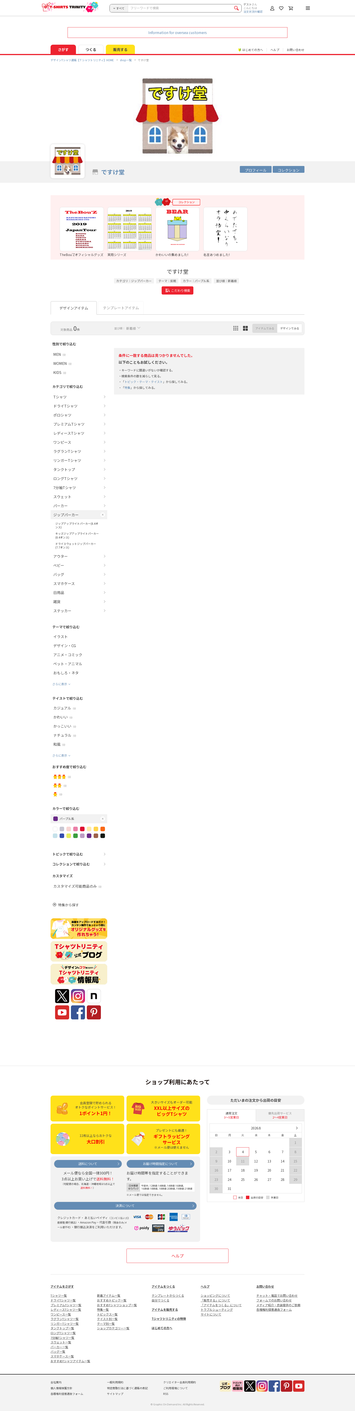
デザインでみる (289, 328)
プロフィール (256, 170)
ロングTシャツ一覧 (63, 1333)
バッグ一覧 (58, 1351)
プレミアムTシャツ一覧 (66, 1305)
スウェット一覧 (61, 1342)
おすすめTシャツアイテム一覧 (70, 1361)
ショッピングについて (215, 1295)
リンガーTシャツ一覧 (65, 1323)
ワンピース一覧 (61, 1314)
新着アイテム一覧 (108, 1295)
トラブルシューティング (217, 1309)
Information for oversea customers (177, 32)
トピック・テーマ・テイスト (143, 382)
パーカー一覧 (59, 1347)
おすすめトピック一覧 (111, 1300)
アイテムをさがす (62, 1286)
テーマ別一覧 (106, 1323)
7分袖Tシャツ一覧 (62, 1337)
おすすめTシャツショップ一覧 (117, 1305)
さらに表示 (59, 684)
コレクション (288, 170)
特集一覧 (103, 1309)
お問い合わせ (295, 50)
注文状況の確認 (253, 11)
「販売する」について (215, 1300)
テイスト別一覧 (107, 1319)
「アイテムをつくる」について (221, 1305)
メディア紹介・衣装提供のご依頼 (278, 1305)
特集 (127, 387)
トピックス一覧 (107, 1314)
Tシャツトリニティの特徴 (169, 1318)
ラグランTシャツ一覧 (65, 1319)
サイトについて (211, 1314)
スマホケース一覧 (62, 1356)
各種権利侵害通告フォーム (274, 1309)
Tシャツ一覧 (59, 1295)
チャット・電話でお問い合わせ (277, 1295)
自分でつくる (160, 1300)
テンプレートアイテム (121, 307)
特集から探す (68, 904)
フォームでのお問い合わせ (274, 1300)
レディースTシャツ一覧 (66, 1309)
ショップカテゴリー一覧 (113, 1328)
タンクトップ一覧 (62, 1328)
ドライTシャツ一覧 (63, 1300)
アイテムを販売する (165, 1309)
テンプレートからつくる (168, 1295)
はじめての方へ (162, 1328)
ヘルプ (274, 50)
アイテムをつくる (163, 1286)
